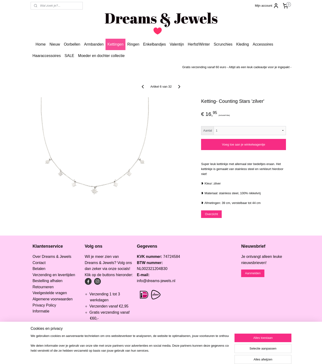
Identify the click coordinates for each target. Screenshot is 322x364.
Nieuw (55, 44)
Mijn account (267, 6)
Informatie (40, 311)
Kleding (242, 44)
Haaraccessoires (46, 56)
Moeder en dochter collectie (101, 56)
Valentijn (177, 44)
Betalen (38, 269)
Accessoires (263, 44)
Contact (39, 263)
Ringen (133, 44)
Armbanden (94, 44)
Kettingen (115, 44)
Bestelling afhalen (47, 281)
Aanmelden (253, 273)
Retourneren (43, 287)
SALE (69, 56)
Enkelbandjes (154, 44)
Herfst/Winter (199, 44)
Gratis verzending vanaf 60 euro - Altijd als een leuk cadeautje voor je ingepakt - (236, 67)
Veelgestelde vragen (49, 293)
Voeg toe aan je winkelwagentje (243, 144)
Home (41, 44)
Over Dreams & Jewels (51, 257)
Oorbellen (72, 44)
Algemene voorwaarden (52, 299)
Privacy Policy (44, 305)
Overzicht (211, 214)
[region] (130, 349)
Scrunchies (223, 44)
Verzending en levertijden (53, 275)
